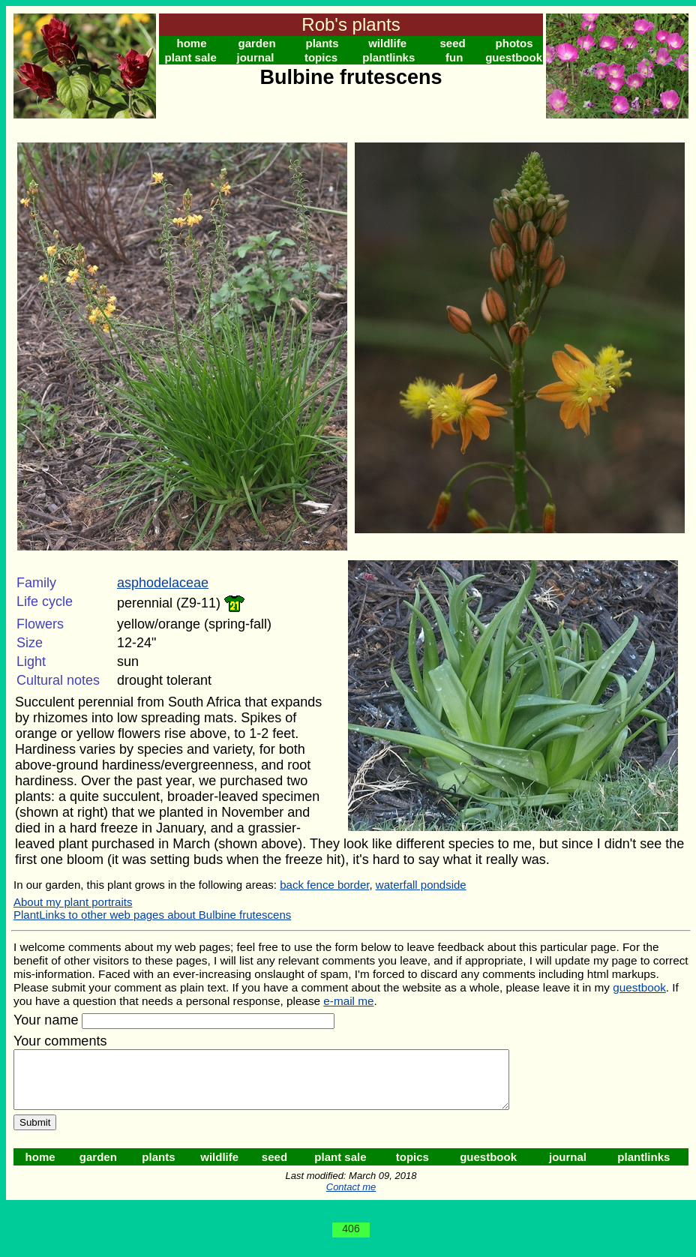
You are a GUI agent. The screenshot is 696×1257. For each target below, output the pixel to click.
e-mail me (348, 1000)
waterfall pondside (421, 884)
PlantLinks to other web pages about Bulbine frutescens (152, 914)
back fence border (324, 884)
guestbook (513, 57)
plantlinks (388, 57)
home (192, 43)
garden (257, 43)
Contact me (351, 1198)
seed (453, 43)
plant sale (191, 57)
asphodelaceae (162, 582)
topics (321, 57)
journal (255, 57)
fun (454, 57)
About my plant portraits (73, 902)
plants (321, 43)
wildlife (387, 43)
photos (514, 43)
